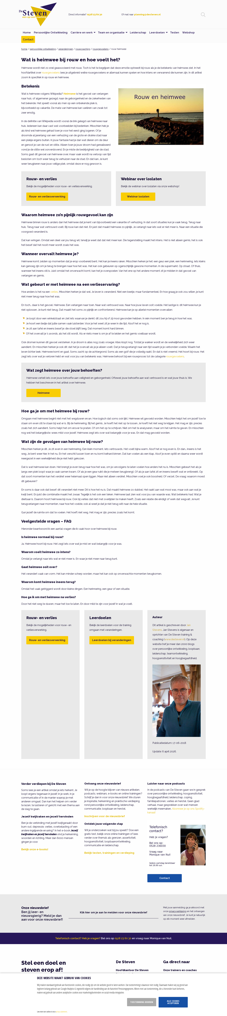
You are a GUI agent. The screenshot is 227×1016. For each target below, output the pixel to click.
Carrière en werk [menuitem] (82, 32)
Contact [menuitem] (28, 39)
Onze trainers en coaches (180, 970)
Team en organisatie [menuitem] (111, 32)
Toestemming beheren (141, 1002)
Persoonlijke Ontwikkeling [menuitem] (50, 32)
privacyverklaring (177, 911)
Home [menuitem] (27, 32)
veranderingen (65, 49)
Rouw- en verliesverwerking (47, 196)
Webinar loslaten (138, 196)
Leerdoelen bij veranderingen (111, 640)
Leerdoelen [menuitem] (157, 32)
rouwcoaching (83, 49)
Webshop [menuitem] (188, 32)
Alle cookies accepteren (173, 1002)
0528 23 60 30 (94, 14)
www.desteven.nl (174, 639)
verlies (54, 291)
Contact (164, 878)
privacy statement (61, 1011)
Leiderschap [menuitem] (138, 32)
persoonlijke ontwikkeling (43, 49)
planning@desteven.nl (147, 14)
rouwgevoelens (101, 49)
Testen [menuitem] (174, 32)
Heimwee (44, 392)
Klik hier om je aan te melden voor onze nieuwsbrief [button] (113, 912)
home (24, 49)
